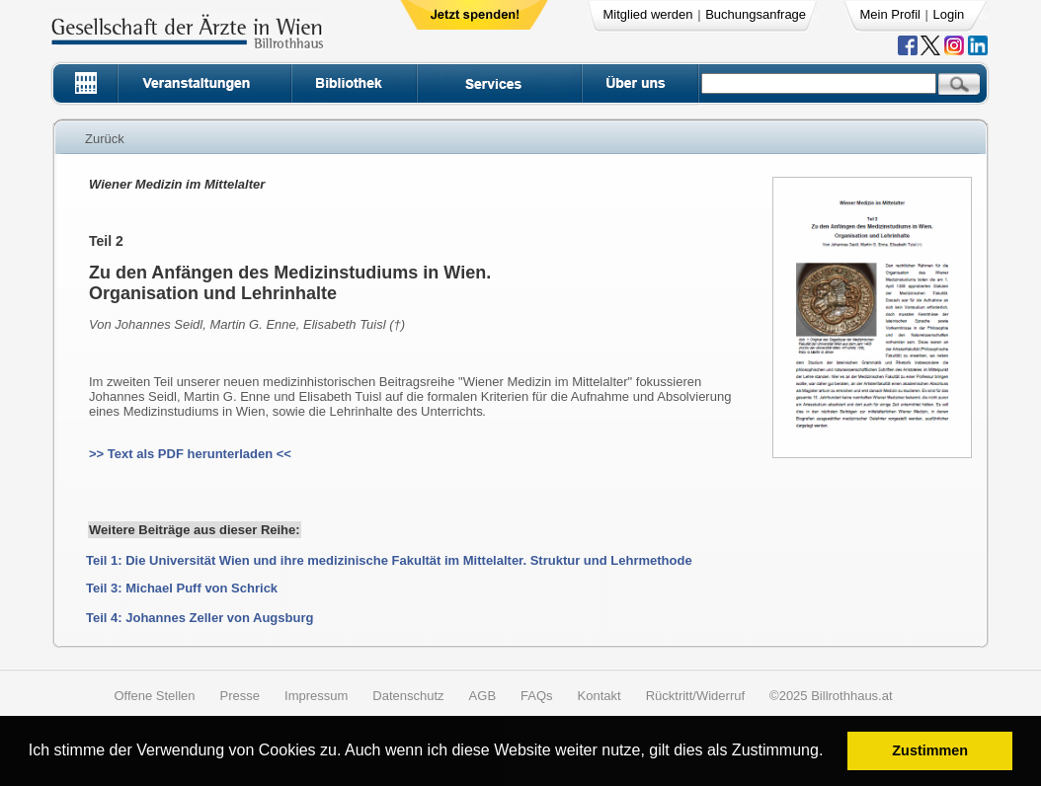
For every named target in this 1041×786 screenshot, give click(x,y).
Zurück (104, 138)
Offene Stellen (154, 695)
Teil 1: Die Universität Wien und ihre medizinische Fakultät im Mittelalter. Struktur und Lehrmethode (389, 560)
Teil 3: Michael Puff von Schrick (182, 588)
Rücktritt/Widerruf (695, 695)
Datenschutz (407, 695)
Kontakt (599, 695)
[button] (830, 752)
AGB (482, 695)
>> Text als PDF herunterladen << (190, 453)
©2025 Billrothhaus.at (831, 695)
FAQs (536, 695)
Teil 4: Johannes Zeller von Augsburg (199, 617)
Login (949, 14)
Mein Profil (890, 14)
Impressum (316, 695)
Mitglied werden (648, 14)
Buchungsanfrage (755, 14)
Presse (240, 695)
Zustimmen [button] (930, 750)
